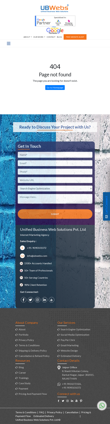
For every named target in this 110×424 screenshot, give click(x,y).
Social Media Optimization (75, 334)
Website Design (69, 350)
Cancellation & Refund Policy (34, 355)
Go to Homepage (55, 87)
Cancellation (71, 412)
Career (22, 372)
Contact (51, 37)
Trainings (24, 377)
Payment (23, 388)
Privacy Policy (26, 339)
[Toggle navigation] (8, 43)
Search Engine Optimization (75, 329)
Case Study (24, 383)
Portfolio (23, 334)
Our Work (38, 37)
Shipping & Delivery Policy (33, 350)
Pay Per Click (68, 339)
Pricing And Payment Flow (33, 393)
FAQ (41, 412)
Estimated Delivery (71, 355)
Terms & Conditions (29, 345)
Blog (59, 37)
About (26, 37)
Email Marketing (70, 345)
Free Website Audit (75, 37)
